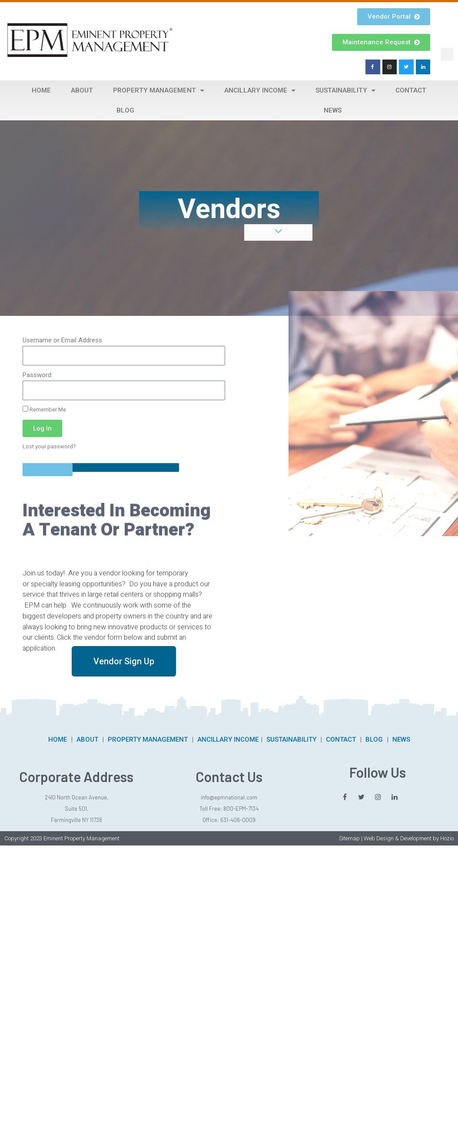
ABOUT (87, 739)
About (82, 90)
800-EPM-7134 (241, 808)
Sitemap (349, 838)
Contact (410, 90)
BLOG (374, 739)
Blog (125, 110)
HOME (57, 739)
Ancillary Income (259, 90)
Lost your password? (49, 446)
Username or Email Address (62, 340)
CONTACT (341, 739)
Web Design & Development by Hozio (409, 838)
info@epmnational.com (229, 797)
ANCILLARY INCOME (228, 739)
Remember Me (44, 409)
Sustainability (345, 90)
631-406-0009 (238, 819)
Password (37, 375)
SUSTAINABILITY (291, 739)
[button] (447, 54)
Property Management (158, 90)
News (333, 110)
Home (41, 90)
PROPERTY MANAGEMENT (148, 739)
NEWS (401, 739)
